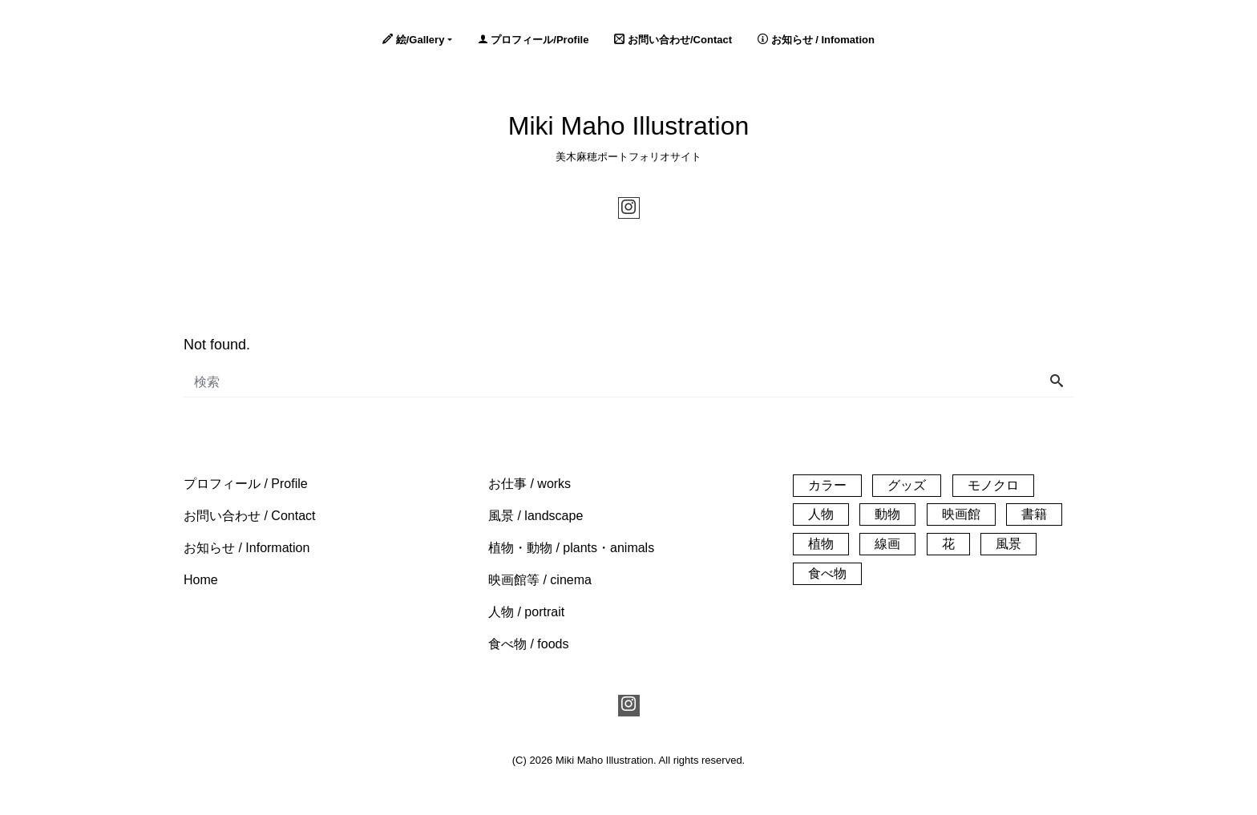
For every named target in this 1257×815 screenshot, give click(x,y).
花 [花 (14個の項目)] (948, 544)
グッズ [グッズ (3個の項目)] (906, 485)
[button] (246, 483)
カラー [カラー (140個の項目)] (827, 485)
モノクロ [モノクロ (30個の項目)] (993, 485)
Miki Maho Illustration (629, 125)
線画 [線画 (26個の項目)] (887, 544)
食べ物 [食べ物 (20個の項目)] (827, 573)
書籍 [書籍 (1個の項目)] (1034, 514)
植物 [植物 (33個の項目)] (821, 544)
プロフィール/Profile (533, 40)
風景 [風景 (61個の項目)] (1008, 544)
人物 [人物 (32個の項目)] (821, 514)
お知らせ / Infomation (816, 40)
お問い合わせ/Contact (673, 40)
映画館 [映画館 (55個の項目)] (961, 514)
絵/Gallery (413, 40)
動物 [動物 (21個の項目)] (887, 514)
